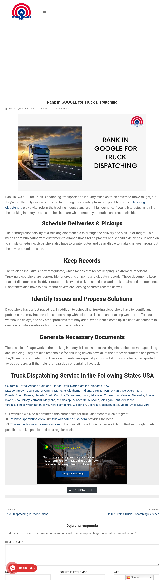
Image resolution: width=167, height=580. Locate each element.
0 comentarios (60, 109)
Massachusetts (109, 404)
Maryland (49, 400)
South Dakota (24, 395)
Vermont (36, 400)
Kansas (126, 395)
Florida (57, 386)
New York (143, 404)
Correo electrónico (74, 572)
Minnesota (80, 400)
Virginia (98, 390)
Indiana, (87, 390)
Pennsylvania (112, 390)
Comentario (14, 542)
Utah (66, 386)
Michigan (107, 400)
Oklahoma (73, 390)
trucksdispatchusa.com (28, 419)
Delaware (128, 390)
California (11, 386)
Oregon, (21, 390)
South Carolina (55, 395)
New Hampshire (61, 404)
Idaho (85, 395)
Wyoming (47, 390)
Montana (60, 390)
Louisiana (33, 390)
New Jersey (21, 400)
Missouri (93, 400)
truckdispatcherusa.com (69, 419)
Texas (23, 386)
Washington (34, 404)
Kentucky (120, 400)
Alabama (96, 386)
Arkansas (96, 395)
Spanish (133, 577)
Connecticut (112, 395)
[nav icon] (44, 11)
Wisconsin (79, 404)
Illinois (20, 404)
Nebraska (138, 395)
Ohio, (133, 404)
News (44, 109)
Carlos (10, 109)
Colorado (45, 386)
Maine (124, 404)
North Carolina (79, 386)
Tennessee (73, 395)
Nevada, (40, 395)
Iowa (46, 404)
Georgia (93, 404)
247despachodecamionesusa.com (35, 424)
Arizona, (33, 386)
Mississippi (64, 400)
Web (116, 572)
